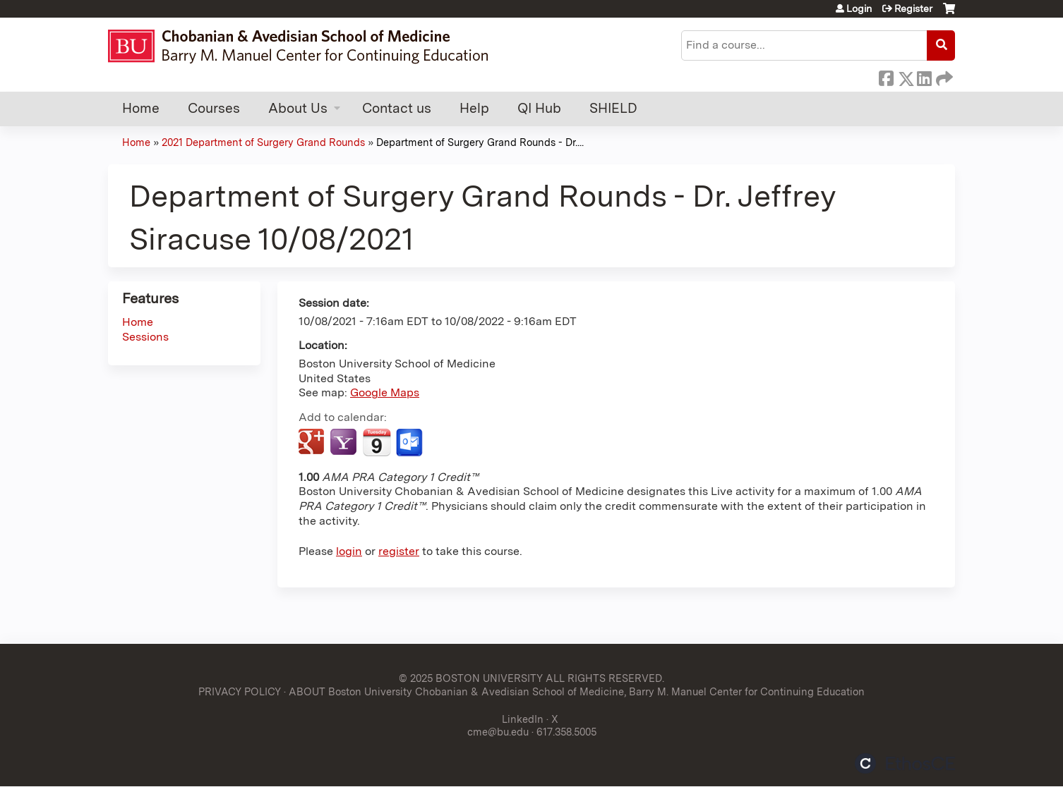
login (349, 551)
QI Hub (539, 108)
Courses (214, 108)
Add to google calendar (313, 443)
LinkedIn (924, 76)
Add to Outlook (410, 443)
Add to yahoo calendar (344, 443)
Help (474, 108)
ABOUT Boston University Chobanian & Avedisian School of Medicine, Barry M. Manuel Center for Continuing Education (577, 691)
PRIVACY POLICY (239, 691)
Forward (943, 76)
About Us (298, 108)
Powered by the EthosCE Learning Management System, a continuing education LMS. (905, 763)
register (398, 551)
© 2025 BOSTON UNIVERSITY (471, 678)
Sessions (145, 336)
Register (913, 8)
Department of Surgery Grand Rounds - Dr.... (480, 142)
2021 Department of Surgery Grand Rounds (263, 142)
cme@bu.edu (498, 732)
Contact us (396, 108)
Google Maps (384, 392)
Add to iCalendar (376, 442)
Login (859, 8)
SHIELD (613, 108)
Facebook (886, 76)
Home (141, 108)
